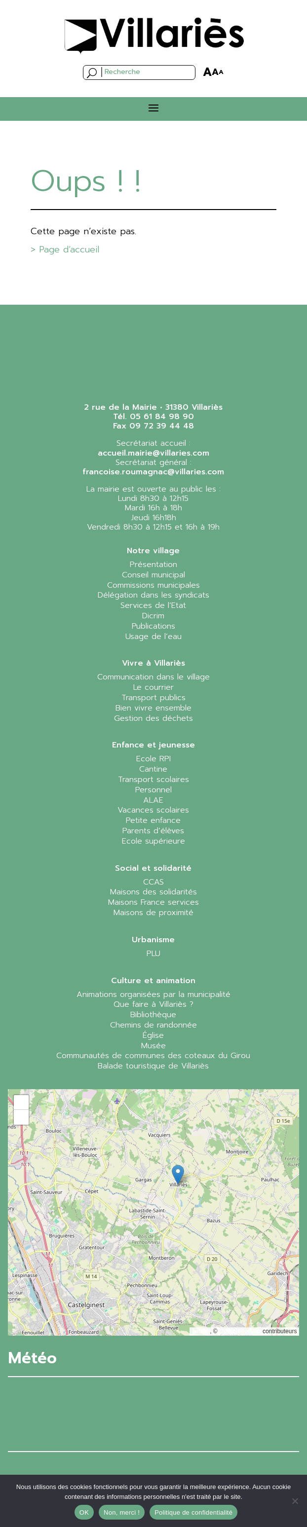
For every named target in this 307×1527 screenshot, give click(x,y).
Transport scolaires (153, 779)
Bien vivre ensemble (153, 708)
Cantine (153, 769)
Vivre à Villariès (153, 663)
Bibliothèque (153, 1015)
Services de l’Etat (153, 605)
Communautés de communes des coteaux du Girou (153, 1056)
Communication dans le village (153, 677)
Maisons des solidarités (153, 892)
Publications (153, 626)
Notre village (153, 551)
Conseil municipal (153, 575)
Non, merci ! (122, 1512)
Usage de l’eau (153, 636)
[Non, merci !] (295, 1501)
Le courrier (153, 687)
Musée (153, 1046)
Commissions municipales (153, 585)
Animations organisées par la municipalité (153, 994)
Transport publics (153, 698)
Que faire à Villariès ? (153, 1004)
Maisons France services (153, 902)
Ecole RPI (153, 759)
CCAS (153, 882)
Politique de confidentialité (193, 1512)
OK (84, 1512)
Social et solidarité (153, 868)
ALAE (153, 800)
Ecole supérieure (153, 841)
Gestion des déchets (153, 718)
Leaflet (201, 1331)
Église (153, 1035)
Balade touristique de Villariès (153, 1066)
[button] (178, 1175)
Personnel (153, 790)
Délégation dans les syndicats (153, 595)
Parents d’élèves (153, 831)
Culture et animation (153, 981)
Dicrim (153, 616)
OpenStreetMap (240, 1331)
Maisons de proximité (153, 913)
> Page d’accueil (65, 249)
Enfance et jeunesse (153, 745)
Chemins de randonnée (153, 1025)
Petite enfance (153, 820)
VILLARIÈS (154, 1414)
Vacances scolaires (153, 810)
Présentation (153, 564)
